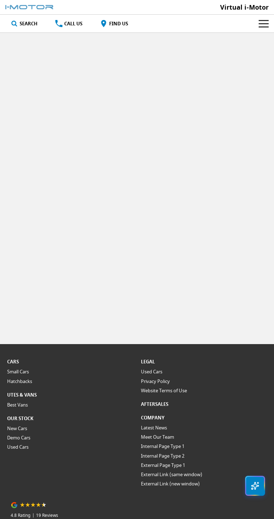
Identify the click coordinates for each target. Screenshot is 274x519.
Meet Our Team (157, 437)
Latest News (154, 427)
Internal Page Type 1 (162, 446)
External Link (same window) (171, 474)
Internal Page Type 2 (162, 456)
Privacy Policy (155, 381)
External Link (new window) (170, 483)
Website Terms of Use (164, 390)
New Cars (17, 428)
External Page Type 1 (163, 465)
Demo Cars (18, 437)
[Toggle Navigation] (264, 23)
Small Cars (18, 371)
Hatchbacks (19, 381)
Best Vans (17, 405)
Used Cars (18, 447)
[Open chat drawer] (255, 486)
